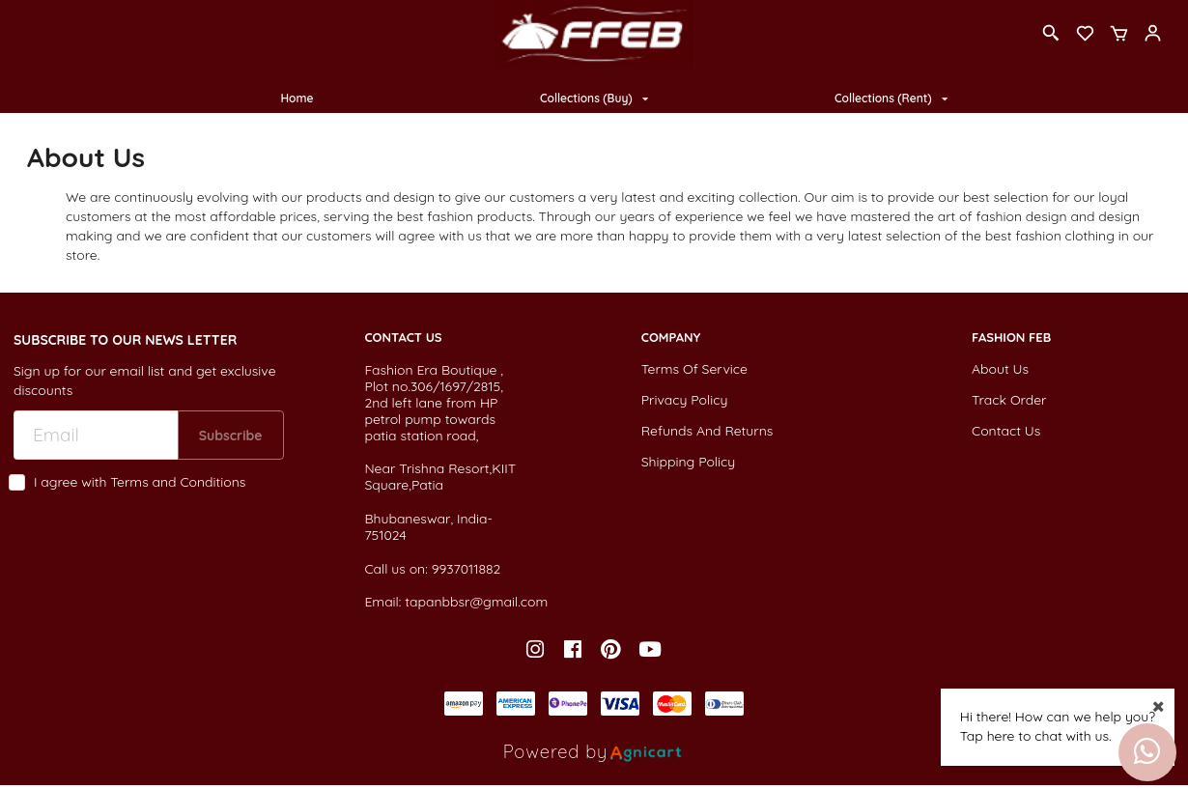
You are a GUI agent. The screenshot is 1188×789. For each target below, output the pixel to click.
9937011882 (466, 569)
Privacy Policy (684, 400)
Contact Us (1006, 430)
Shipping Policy (688, 461)
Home (296, 98)
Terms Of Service (694, 369)
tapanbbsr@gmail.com (476, 601)
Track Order (1009, 400)
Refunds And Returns (707, 430)
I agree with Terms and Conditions (139, 482)
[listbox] (594, 99)
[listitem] (537, 649)
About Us (1000, 369)
